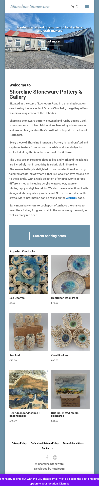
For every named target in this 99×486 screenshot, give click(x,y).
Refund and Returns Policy (45, 443)
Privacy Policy (19, 443)
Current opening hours (49, 236)
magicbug (58, 468)
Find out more (49, 41)
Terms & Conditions (73, 443)
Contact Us (47, 448)
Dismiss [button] (64, 483)
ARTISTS (71, 198)
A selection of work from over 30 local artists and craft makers (49, 29)
